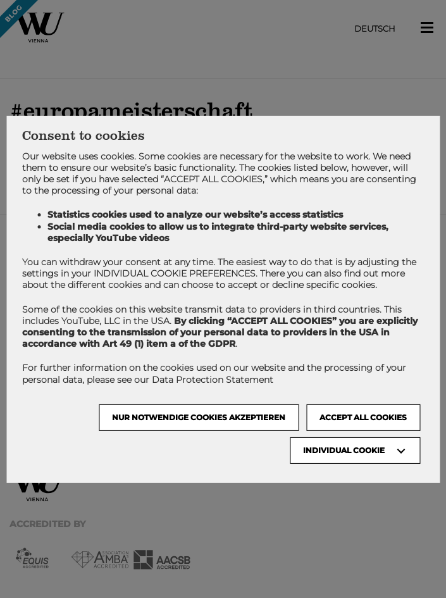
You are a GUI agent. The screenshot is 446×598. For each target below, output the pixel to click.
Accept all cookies (363, 417)
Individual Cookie (344, 450)
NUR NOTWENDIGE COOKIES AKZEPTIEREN (198, 417)
